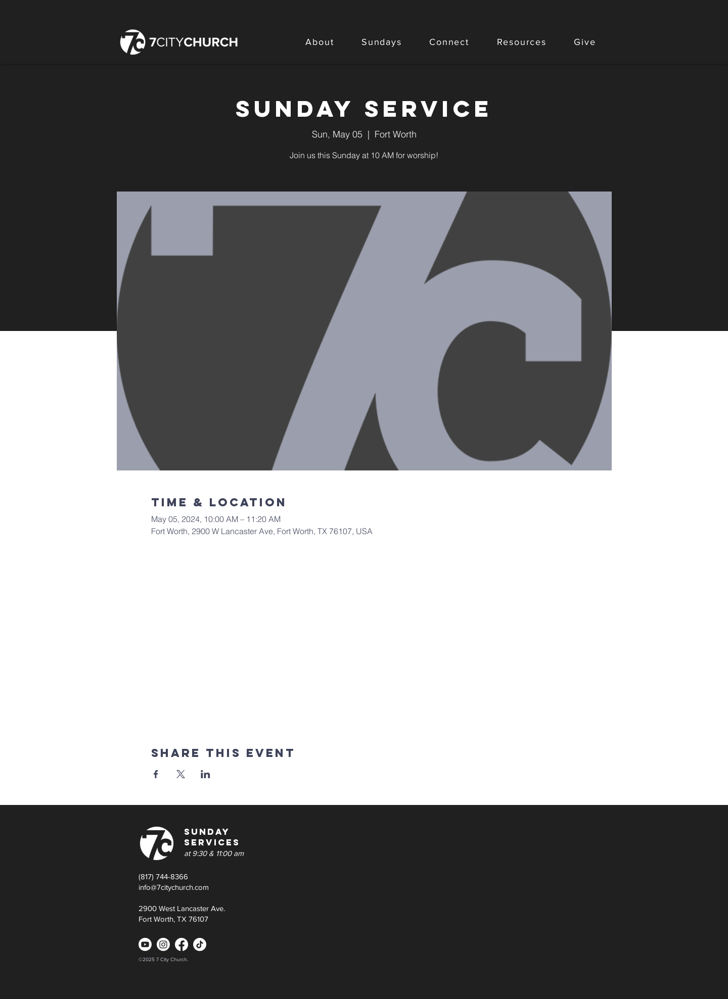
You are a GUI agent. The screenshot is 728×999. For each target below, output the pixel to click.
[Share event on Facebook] (156, 774)
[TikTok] (199, 944)
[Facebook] (181, 944)
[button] (320, 42)
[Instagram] (163, 944)
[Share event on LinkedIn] (205, 774)
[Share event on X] (181, 774)
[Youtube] (145, 944)
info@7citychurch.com (174, 887)
